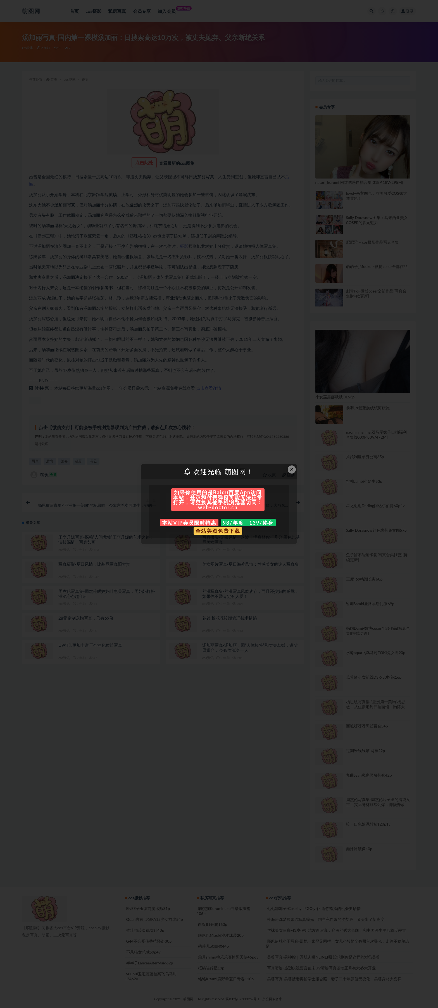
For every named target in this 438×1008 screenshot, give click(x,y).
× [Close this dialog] (292, 469)
